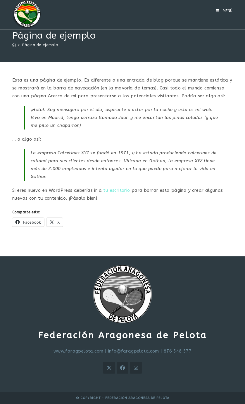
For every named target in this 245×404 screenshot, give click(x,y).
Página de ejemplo (40, 45)
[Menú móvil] (224, 11)
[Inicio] (14, 45)
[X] (109, 368)
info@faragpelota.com (133, 351)
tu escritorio (116, 190)
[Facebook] (122, 368)
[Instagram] (136, 368)
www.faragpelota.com (78, 351)
